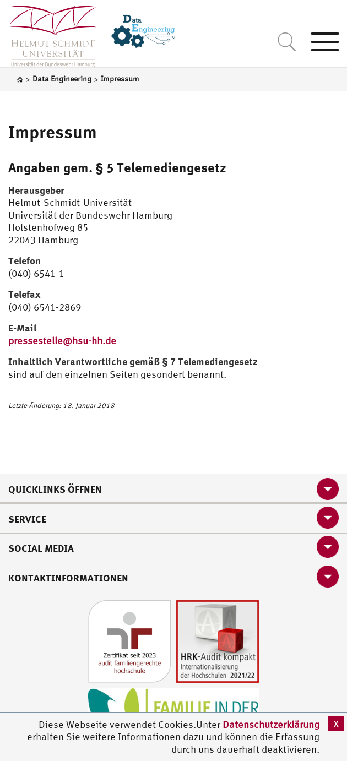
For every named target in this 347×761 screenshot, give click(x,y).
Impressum (52, 131)
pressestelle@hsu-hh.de (62, 340)
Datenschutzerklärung (271, 724)
